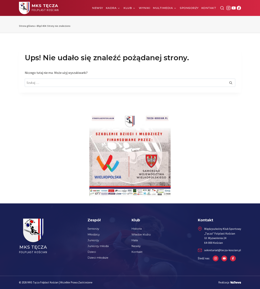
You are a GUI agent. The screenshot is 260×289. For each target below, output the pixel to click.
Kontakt (208, 8)
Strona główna (27, 26)
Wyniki (144, 8)
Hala (134, 240)
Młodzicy (94, 234)
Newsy (97, 8)
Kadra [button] (111, 8)
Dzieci (92, 252)
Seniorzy (93, 228)
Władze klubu (141, 234)
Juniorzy (93, 240)
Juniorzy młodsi (98, 246)
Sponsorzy (189, 8)
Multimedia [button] (163, 8)
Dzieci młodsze (98, 257)
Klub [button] (128, 8)
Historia (136, 228)
